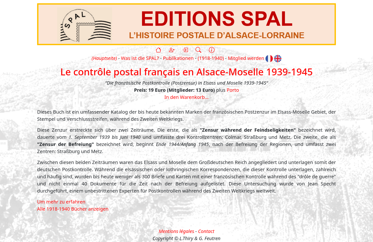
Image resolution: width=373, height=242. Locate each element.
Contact (206, 231)
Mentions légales (176, 231)
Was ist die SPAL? (140, 58)
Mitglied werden (246, 58)
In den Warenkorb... (186, 97)
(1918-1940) (211, 58)
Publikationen (178, 58)
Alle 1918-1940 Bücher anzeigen (72, 209)
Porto (233, 90)
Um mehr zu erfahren (61, 201)
